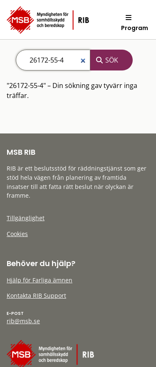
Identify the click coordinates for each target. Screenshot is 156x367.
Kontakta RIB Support (36, 295)
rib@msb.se (23, 321)
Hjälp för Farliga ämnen (39, 280)
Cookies (17, 234)
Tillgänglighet (26, 218)
